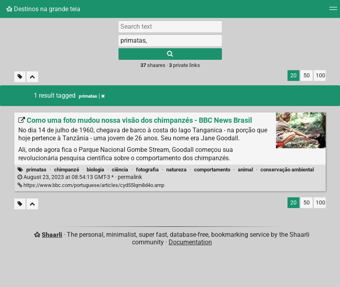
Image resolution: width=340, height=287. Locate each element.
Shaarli (52, 234)
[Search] (170, 54)
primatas (36, 170)
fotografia (147, 170)
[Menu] (333, 11)
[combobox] (170, 40)
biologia (95, 170)
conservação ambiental (287, 170)
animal (245, 170)
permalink (79, 177)
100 (320, 75)
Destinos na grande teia (43, 9)
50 (306, 75)
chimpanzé (66, 170)
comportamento (212, 170)
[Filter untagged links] (19, 76)
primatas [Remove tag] (92, 96)
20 (293, 75)
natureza (176, 170)
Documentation (190, 242)
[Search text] (170, 26)
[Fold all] (32, 76)
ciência (120, 170)
